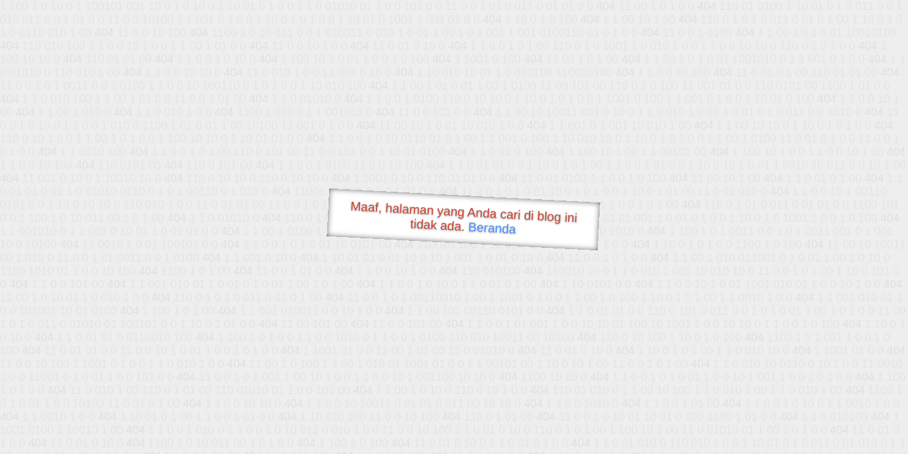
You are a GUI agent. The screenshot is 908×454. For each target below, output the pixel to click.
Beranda (492, 227)
